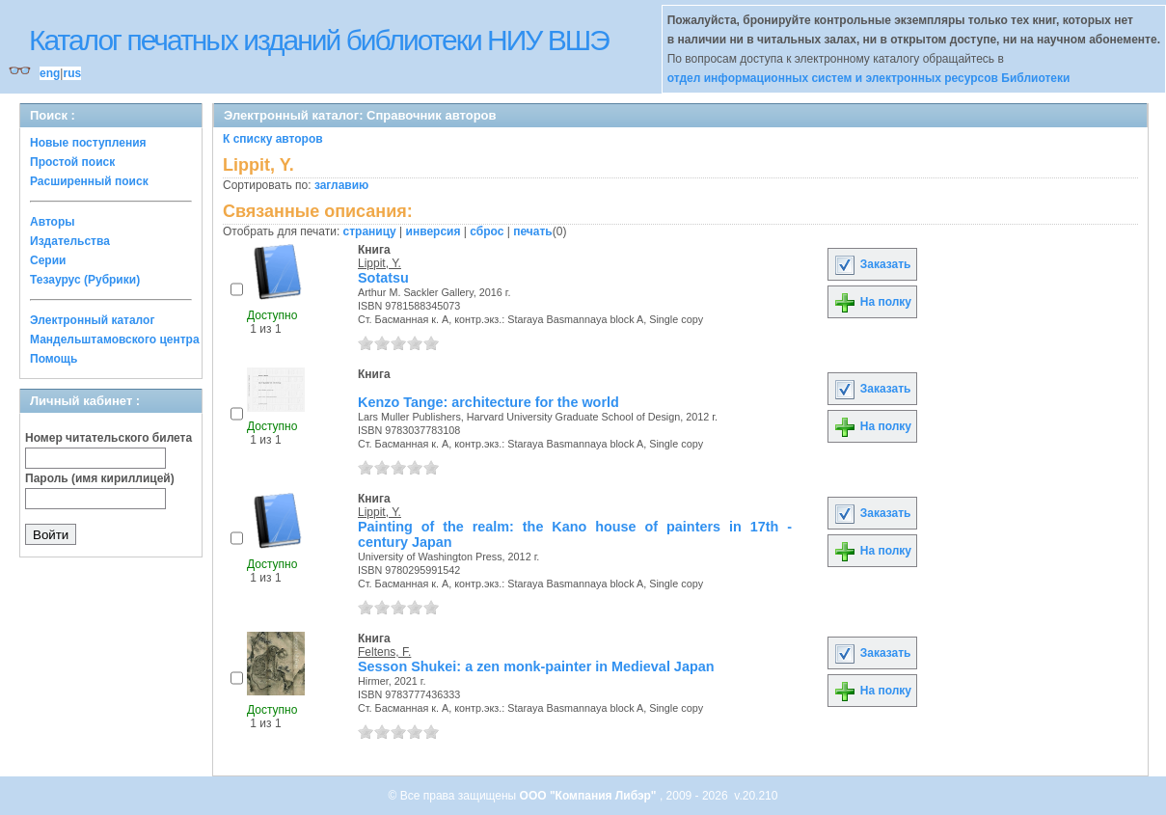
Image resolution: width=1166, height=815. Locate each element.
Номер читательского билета (108, 438)
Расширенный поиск (89, 181)
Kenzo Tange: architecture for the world (488, 402)
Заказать (871, 264)
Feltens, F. (384, 652)
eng (50, 73)
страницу (369, 231)
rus (72, 73)
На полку (872, 302)
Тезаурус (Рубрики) (85, 279)
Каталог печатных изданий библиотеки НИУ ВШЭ (319, 40)
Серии (48, 260)
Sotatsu (383, 277)
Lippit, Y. (379, 263)
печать (533, 231)
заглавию (341, 185)
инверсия (433, 231)
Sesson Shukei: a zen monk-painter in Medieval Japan (536, 666)
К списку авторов (273, 139)
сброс (486, 231)
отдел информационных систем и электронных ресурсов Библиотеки (869, 78)
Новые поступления (88, 142)
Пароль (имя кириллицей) (100, 478)
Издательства (70, 241)
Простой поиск (72, 162)
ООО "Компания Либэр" (590, 795)
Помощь (53, 359)
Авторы (52, 222)
